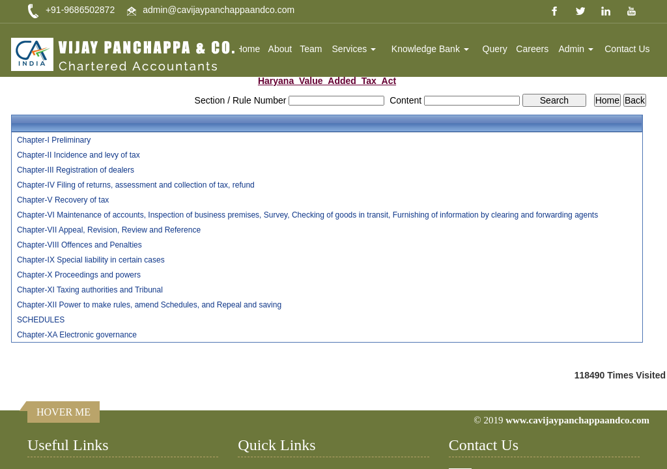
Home (249, 49)
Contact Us (626, 49)
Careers (533, 49)
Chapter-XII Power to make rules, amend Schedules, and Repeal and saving (149, 304)
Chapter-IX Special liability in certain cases (91, 259)
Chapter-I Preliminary (54, 140)
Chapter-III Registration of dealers (75, 170)
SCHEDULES (40, 319)
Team (312, 49)
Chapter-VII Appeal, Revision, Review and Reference (109, 229)
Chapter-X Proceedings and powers (79, 274)
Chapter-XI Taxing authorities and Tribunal (90, 289)
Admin (576, 49)
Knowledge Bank (431, 49)
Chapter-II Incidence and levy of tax (78, 155)
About (281, 49)
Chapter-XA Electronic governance (77, 334)
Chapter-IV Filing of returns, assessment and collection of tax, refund (136, 185)
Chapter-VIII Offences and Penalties (79, 244)
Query (495, 49)
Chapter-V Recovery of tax (63, 200)
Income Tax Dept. (73, 460)
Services (355, 49)
